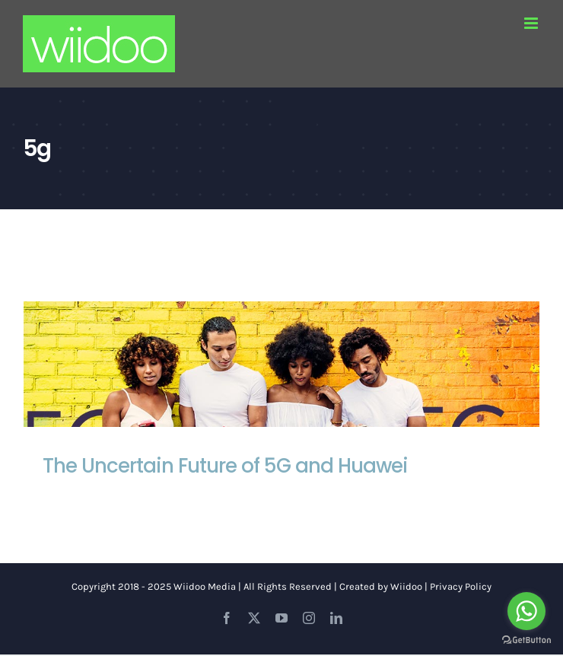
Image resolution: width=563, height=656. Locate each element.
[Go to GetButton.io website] (526, 640)
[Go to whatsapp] (526, 611)
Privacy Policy (460, 586)
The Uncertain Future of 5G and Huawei (225, 465)
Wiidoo (406, 586)
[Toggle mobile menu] (532, 23)
